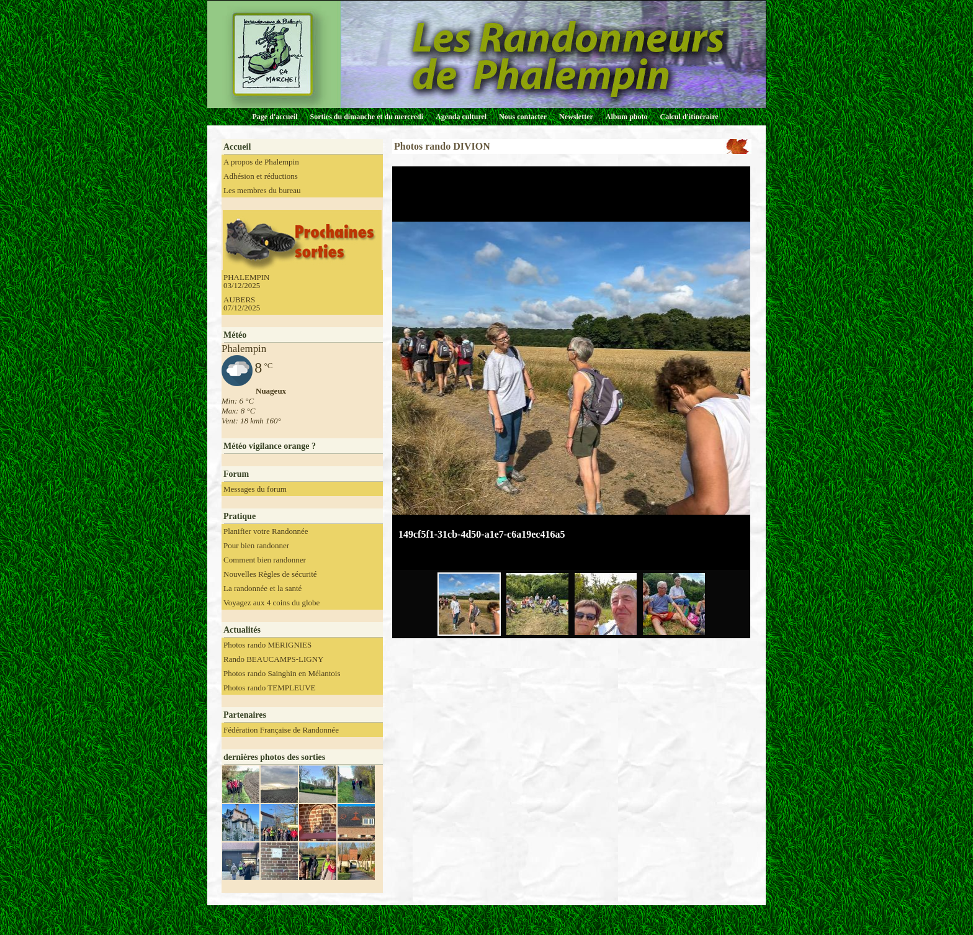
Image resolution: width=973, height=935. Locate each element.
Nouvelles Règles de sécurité (270, 574)
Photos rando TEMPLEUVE (269, 687)
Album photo (627, 116)
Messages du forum (255, 489)
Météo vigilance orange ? (269, 446)
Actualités (242, 630)
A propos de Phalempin (261, 161)
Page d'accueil (275, 116)
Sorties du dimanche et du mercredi (366, 116)
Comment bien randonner (264, 559)
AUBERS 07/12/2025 (241, 303)
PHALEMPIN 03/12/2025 (246, 281)
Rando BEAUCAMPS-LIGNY (273, 659)
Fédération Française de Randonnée (281, 729)
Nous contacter (523, 116)
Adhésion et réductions (260, 176)
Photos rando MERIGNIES (267, 644)
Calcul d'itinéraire (689, 116)
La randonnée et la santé (262, 588)
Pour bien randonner (256, 545)
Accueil (237, 146)
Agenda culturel (461, 116)
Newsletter (576, 116)
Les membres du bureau (262, 190)
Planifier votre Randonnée (265, 531)
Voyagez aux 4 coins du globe (271, 602)
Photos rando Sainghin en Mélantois (282, 673)
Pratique (239, 516)
